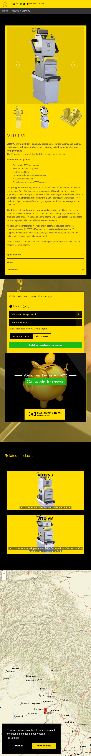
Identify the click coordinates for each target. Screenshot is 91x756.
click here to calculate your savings (45, 345)
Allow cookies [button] (44, 745)
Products (15, 11)
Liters (14, 306)
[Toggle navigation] (86, 4)
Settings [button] (13, 738)
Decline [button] (19, 745)
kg (26, 306)
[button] (45, 711)
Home (5, 11)
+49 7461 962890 (35, 4)
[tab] (45, 255)
